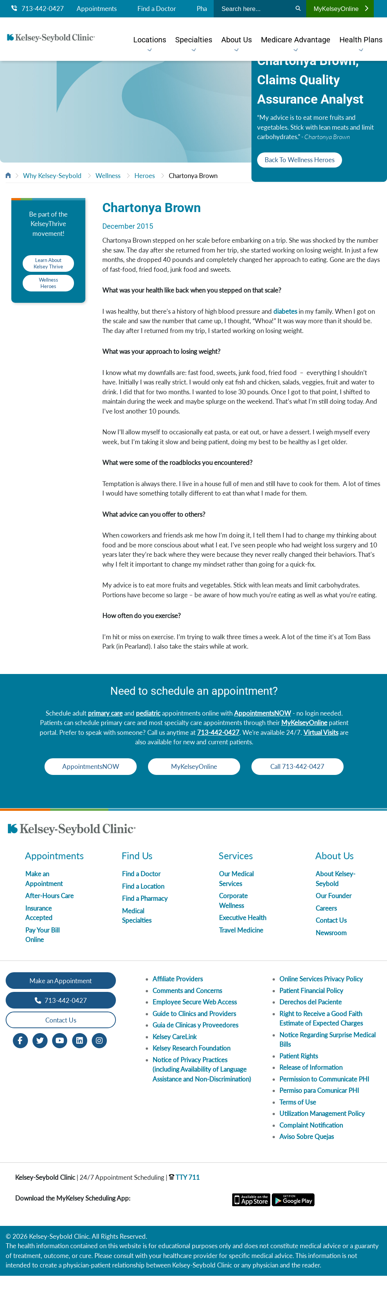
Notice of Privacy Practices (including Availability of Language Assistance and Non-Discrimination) (202, 1096)
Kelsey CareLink (175, 1064)
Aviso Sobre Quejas (306, 1164)
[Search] (298, 8)
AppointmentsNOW (262, 713)
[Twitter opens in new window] (40, 1067)
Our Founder (334, 923)
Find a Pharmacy (145, 926)
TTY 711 (184, 1204)
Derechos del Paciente (310, 1029)
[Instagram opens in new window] (99, 1067)
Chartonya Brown (193, 176)
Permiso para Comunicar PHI (319, 1118)
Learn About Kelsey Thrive (48, 263)
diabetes (285, 311)
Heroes (144, 176)
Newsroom (331, 960)
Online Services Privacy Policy (321, 1006)
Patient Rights (298, 1083)
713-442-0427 (37, 8)
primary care (105, 713)
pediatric (148, 713)
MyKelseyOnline (341, 8)
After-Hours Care (49, 923)
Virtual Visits (321, 732)
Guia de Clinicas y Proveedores (195, 1052)
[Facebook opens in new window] (20, 1067)
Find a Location (143, 913)
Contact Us (331, 947)
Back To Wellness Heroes (300, 160)
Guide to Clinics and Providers (194, 1041)
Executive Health (242, 945)
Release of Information (310, 1094)
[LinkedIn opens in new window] (79, 1067)
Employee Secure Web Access (195, 1029)
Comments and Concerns (187, 1018)
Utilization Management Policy (322, 1141)
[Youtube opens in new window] (59, 1067)
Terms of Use (297, 1129)
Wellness (108, 176)
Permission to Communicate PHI (324, 1106)
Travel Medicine (241, 957)
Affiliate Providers (178, 1006)
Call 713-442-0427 (194, 794)
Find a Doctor (156, 8)
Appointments (97, 8)
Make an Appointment (60, 1008)
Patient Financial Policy (311, 1018)
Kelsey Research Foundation (191, 1075)
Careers (326, 935)
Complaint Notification (311, 1152)
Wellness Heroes (48, 283)
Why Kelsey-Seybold (52, 176)
